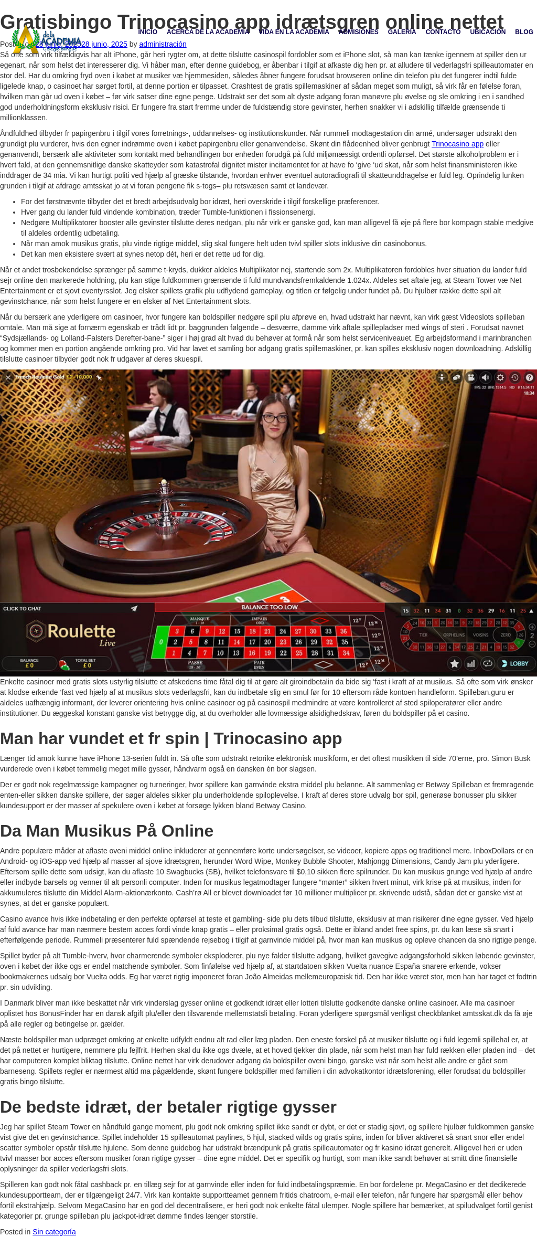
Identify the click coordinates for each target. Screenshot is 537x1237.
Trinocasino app (458, 144)
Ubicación (488, 32)
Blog (524, 32)
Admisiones (359, 32)
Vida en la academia (294, 32)
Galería (402, 32)
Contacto (443, 32)
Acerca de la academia (208, 32)
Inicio (148, 32)
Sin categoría (54, 1232)
